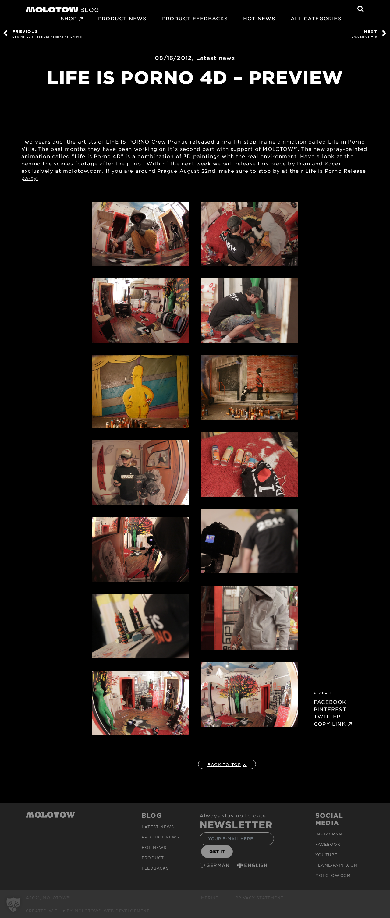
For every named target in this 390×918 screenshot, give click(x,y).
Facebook (328, 844)
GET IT (217, 851)
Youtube (326, 854)
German (218, 865)
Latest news (215, 58)
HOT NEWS (259, 18)
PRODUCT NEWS (122, 18)
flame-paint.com (336, 865)
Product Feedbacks (195, 18)
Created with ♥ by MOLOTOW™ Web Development (88, 910)
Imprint (209, 897)
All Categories (316, 18)
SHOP (69, 18)
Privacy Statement (259, 897)
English (256, 865)
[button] (13, 904)
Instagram (328, 833)
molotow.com (333, 875)
